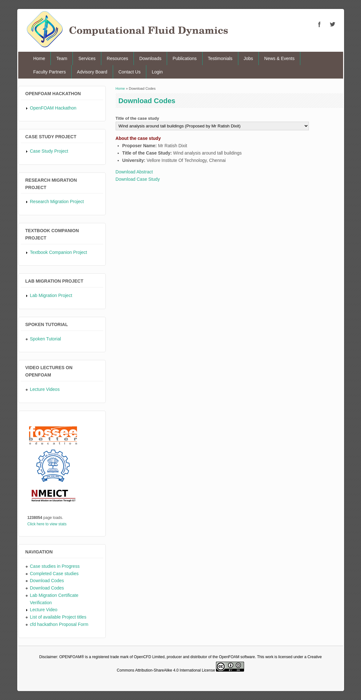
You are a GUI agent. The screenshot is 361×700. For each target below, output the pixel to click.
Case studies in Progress (55, 566)
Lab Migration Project (51, 295)
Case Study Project (49, 151)
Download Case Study (138, 179)
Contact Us (130, 71)
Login (157, 71)
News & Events (279, 58)
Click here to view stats (47, 524)
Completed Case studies (54, 573)
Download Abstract (134, 171)
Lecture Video (44, 609)
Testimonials (220, 58)
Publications (185, 58)
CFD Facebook (319, 24)
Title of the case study (137, 118)
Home (39, 58)
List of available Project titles (58, 617)
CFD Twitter (332, 24)
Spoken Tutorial (45, 338)
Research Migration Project (57, 201)
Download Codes (47, 580)
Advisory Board (92, 71)
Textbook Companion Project (58, 252)
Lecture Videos (45, 389)
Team (61, 58)
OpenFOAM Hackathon (53, 107)
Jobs (248, 58)
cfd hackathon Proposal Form (59, 624)
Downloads (150, 58)
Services (87, 58)
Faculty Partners (49, 71)
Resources (117, 58)
